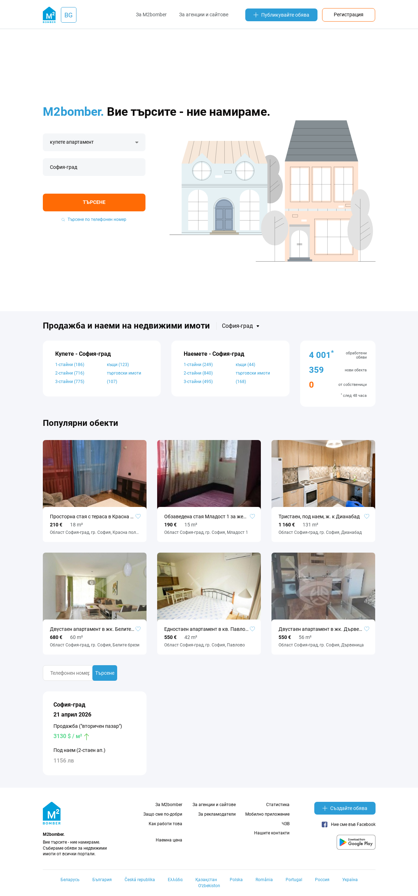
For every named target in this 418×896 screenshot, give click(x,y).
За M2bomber (151, 14)
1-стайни (69, 364)
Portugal (294, 879)
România (264, 879)
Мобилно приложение (267, 814)
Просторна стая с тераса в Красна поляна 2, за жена (94, 516)
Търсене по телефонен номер (94, 219)
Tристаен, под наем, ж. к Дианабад (319, 516)
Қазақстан (206, 879)
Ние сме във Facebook (349, 824)
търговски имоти (124, 377)
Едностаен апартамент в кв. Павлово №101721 (209, 629)
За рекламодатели (217, 814)
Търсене (94, 202)
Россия (322, 879)
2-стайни (69, 373)
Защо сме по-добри (162, 814)
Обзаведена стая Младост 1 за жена (206, 516)
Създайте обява (344, 808)
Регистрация (348, 14)
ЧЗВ (286, 823)
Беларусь (70, 879)
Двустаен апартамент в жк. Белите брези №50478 (94, 629)
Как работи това (165, 823)
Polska (236, 879)
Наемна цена (169, 840)
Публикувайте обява (281, 15)
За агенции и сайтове (203, 14)
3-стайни (69, 381)
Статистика (278, 804)
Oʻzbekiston (209, 885)
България (102, 879)
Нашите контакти (272, 833)
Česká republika (140, 879)
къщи (118, 364)
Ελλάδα (175, 879)
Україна (350, 879)
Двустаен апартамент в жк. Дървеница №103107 (323, 629)
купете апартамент (72, 142)
